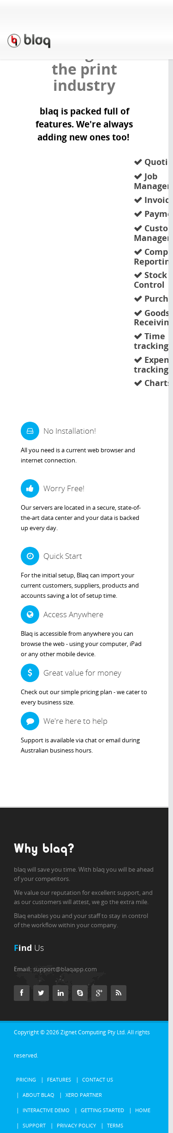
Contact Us (97, 1079)
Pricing (26, 1079)
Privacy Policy (76, 1125)
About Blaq (38, 1094)
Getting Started (102, 1110)
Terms (115, 1125)
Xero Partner (84, 1094)
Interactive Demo (46, 1110)
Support (34, 1125)
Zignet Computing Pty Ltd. (93, 1032)
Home (142, 1110)
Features (59, 1079)
